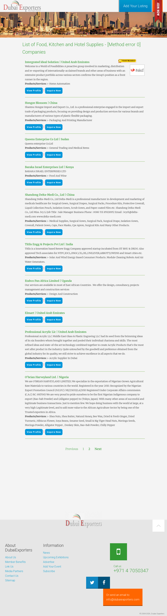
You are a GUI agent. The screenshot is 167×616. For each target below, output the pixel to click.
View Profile (34, 90)
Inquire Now (54, 90)
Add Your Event (52, 566)
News (46, 552)
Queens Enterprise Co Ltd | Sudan (47, 139)
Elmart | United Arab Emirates (45, 313)
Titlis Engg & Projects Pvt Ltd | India (49, 244)
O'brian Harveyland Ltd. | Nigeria (47, 377)
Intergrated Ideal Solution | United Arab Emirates (57, 62)
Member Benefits (15, 562)
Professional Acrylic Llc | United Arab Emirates (55, 332)
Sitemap (10, 580)
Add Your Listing (135, 6)
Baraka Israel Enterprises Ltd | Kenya (49, 167)
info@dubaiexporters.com (127, 597)
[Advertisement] (83, 481)
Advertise (48, 562)
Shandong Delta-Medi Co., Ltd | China (50, 194)
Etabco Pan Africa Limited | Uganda (48, 280)
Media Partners (14, 571)
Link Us (9, 566)
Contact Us (11, 575)
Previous (71, 449)
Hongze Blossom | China (41, 103)
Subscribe (49, 571)
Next (98, 449)
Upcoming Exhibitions (56, 557)
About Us (10, 557)
